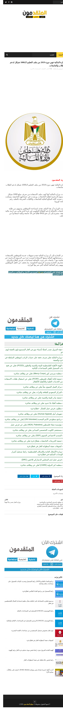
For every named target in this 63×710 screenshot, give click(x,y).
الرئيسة (57, 56)
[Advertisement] (31, 34)
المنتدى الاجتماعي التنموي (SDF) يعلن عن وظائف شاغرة (36, 438)
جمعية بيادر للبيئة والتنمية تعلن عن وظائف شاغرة (39, 400)
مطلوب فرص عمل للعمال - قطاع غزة (43, 411)
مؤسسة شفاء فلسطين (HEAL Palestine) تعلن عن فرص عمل (33, 427)
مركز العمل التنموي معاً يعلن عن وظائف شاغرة (39, 390)
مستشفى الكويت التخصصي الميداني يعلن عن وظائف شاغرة (34, 433)
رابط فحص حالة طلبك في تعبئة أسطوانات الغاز (35, 663)
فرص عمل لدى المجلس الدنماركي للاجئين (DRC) (38, 462)
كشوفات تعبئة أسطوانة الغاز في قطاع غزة (41, 449)
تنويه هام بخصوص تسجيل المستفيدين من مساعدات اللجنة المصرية (29, 633)
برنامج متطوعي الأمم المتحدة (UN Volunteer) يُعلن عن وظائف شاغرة (30, 422)
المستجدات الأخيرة (32, 71)
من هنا (37, 275)
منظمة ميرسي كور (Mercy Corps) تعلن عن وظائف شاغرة (35, 376)
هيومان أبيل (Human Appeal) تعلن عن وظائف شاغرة (37, 417)
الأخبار (45, 71)
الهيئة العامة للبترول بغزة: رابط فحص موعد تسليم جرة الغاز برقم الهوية (28, 653)
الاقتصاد (40, 71)
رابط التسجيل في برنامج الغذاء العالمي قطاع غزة (34, 594)
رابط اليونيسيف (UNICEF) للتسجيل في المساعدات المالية (32, 613)
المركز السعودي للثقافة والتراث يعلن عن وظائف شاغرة (36, 395)
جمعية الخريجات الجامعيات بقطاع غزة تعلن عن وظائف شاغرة (33, 444)
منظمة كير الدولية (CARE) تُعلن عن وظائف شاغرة (38, 468)
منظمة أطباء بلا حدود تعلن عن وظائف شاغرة (40, 406)
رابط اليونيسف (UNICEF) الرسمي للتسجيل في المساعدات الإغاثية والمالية (26, 623)
